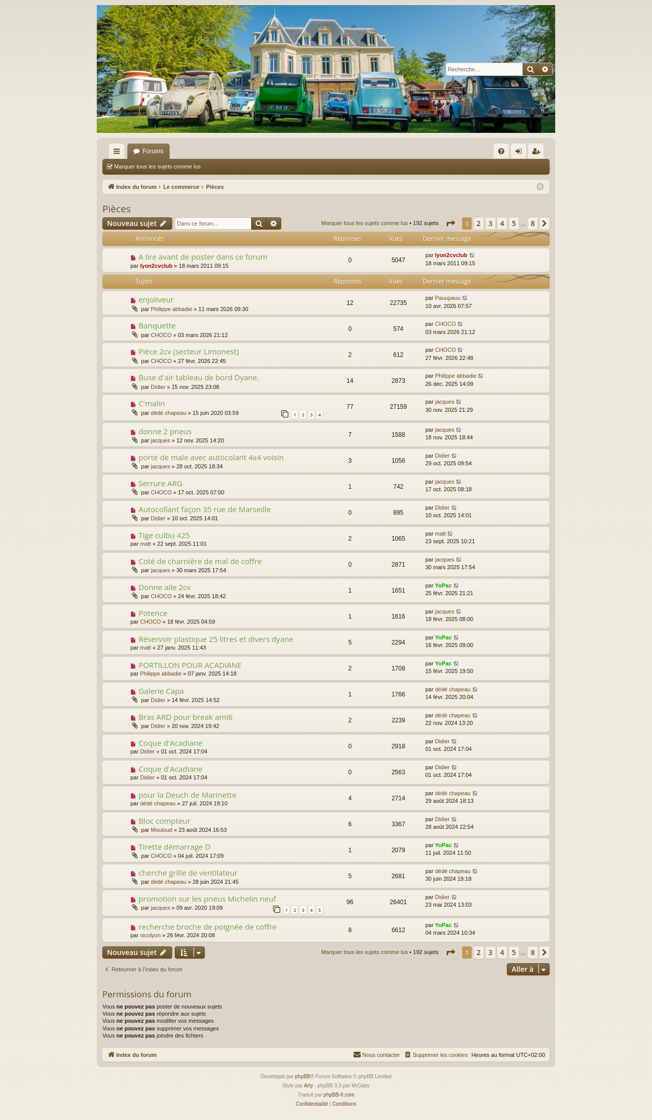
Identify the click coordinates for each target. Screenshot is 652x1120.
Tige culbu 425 (164, 535)
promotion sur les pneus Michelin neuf (207, 898)
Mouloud (161, 830)
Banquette (157, 325)
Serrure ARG (160, 483)
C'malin (152, 403)
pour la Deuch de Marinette (187, 795)
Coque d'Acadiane (171, 743)
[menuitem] (501, 151)
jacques (444, 402)
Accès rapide (118, 153)
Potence (153, 613)
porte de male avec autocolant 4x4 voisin (211, 457)
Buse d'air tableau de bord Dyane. (199, 377)
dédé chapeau (168, 413)
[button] (450, 223)
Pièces (116, 208)
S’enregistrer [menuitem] (538, 153)
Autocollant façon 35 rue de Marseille (205, 509)
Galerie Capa (161, 691)
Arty (308, 1085)
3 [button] (490, 223)
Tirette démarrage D (174, 847)
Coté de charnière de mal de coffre (200, 561)
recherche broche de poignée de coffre (208, 926)
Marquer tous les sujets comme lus (157, 166)
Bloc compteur (165, 821)
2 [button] (479, 223)
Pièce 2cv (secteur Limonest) (189, 351)
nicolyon (150, 935)
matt (145, 544)
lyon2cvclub (156, 266)
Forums (153, 151)
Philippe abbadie (171, 309)
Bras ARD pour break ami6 (186, 717)
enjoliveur (156, 299)
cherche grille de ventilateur (188, 872)
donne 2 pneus (165, 431)
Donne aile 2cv (165, 587)
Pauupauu (447, 298)
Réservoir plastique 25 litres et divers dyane (216, 639)
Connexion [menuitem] (520, 153)
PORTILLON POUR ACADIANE (190, 665)
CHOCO (161, 335)
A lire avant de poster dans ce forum (203, 256)
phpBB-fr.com (339, 1095)
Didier (158, 387)
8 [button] (533, 223)
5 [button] (514, 223)
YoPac (443, 585)
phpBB (302, 1076)
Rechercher (229, 166)
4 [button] (502, 223)
